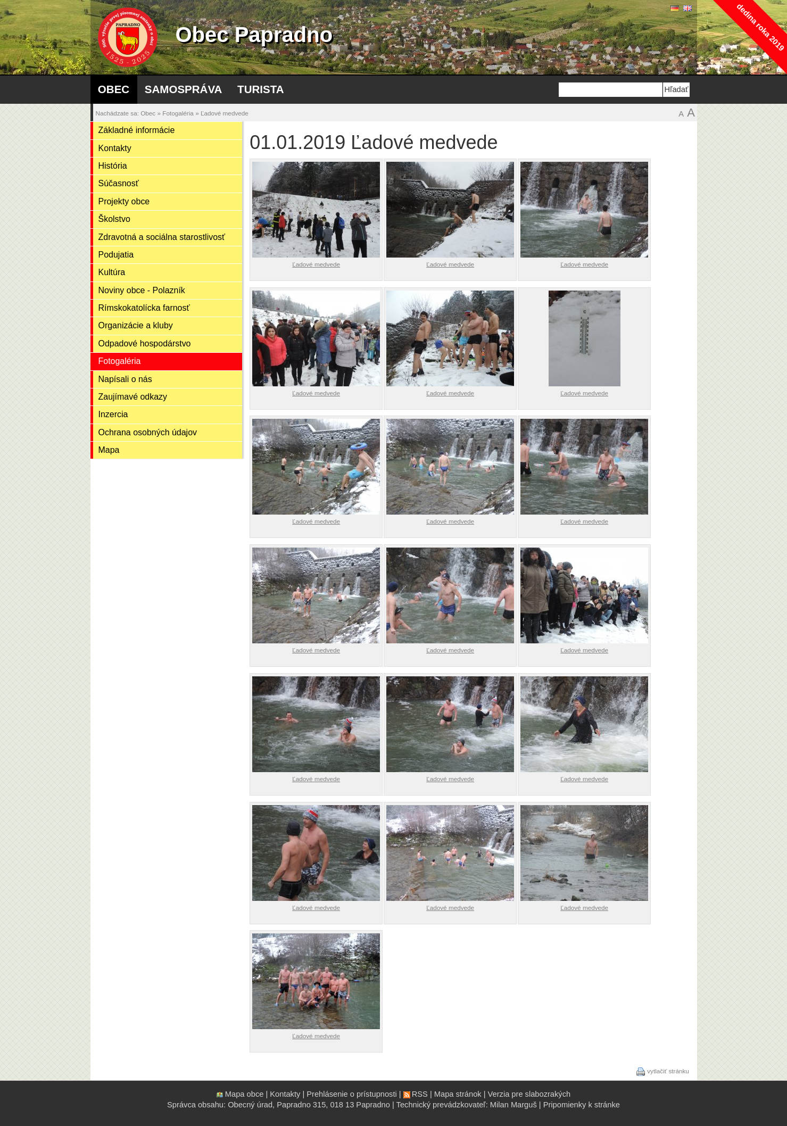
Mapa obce (244, 1094)
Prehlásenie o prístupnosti (351, 1094)
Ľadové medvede (224, 113)
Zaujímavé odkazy (133, 396)
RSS (420, 1094)
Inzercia (113, 414)
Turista (260, 89)
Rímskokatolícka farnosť (144, 307)
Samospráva (183, 89)
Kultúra (112, 272)
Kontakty (114, 148)
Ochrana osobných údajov (147, 432)
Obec (113, 89)
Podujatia (116, 254)
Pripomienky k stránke (581, 1104)
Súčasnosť (118, 183)
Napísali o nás (125, 379)
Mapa (109, 449)
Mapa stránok (458, 1094)
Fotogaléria (178, 113)
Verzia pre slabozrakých (529, 1094)
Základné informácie (136, 130)
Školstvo (114, 218)
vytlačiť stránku (668, 1070)
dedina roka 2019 (760, 27)
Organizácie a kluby (135, 325)
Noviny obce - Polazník (141, 290)
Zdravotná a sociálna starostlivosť (162, 237)
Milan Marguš (513, 1104)
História (112, 165)
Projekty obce (124, 201)
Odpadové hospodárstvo (144, 343)
